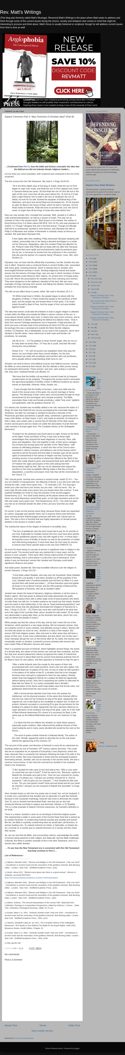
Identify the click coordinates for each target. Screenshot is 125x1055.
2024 (91, 265)
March (93, 334)
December (95, 279)
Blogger (76, 1048)
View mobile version (42, 1030)
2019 (91, 346)
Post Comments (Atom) (24, 1038)
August (94, 289)
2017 (91, 352)
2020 (91, 342)
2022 (91, 272)
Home (43, 1025)
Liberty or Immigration (99, 674)
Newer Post (11, 1025)
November (95, 282)
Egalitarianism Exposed (99, 641)
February (94, 338)
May (93, 327)
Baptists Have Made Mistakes (100, 185)
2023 (91, 269)
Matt (102, 743)
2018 (91, 349)
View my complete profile (107, 746)
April (93, 331)
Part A (26, 166)
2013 (91, 366)
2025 (91, 262)
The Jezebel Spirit (99, 608)
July (92, 292)
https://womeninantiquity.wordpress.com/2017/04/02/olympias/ (31, 878)
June (93, 324)
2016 (91, 356)
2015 (91, 359)
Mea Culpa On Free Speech (99, 575)
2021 (91, 276)
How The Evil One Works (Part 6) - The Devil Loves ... (103, 302)
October (94, 285)
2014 (91, 363)
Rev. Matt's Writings (20, 12)
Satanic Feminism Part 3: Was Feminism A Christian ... (102, 296)
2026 (91, 258)
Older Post (74, 1025)
